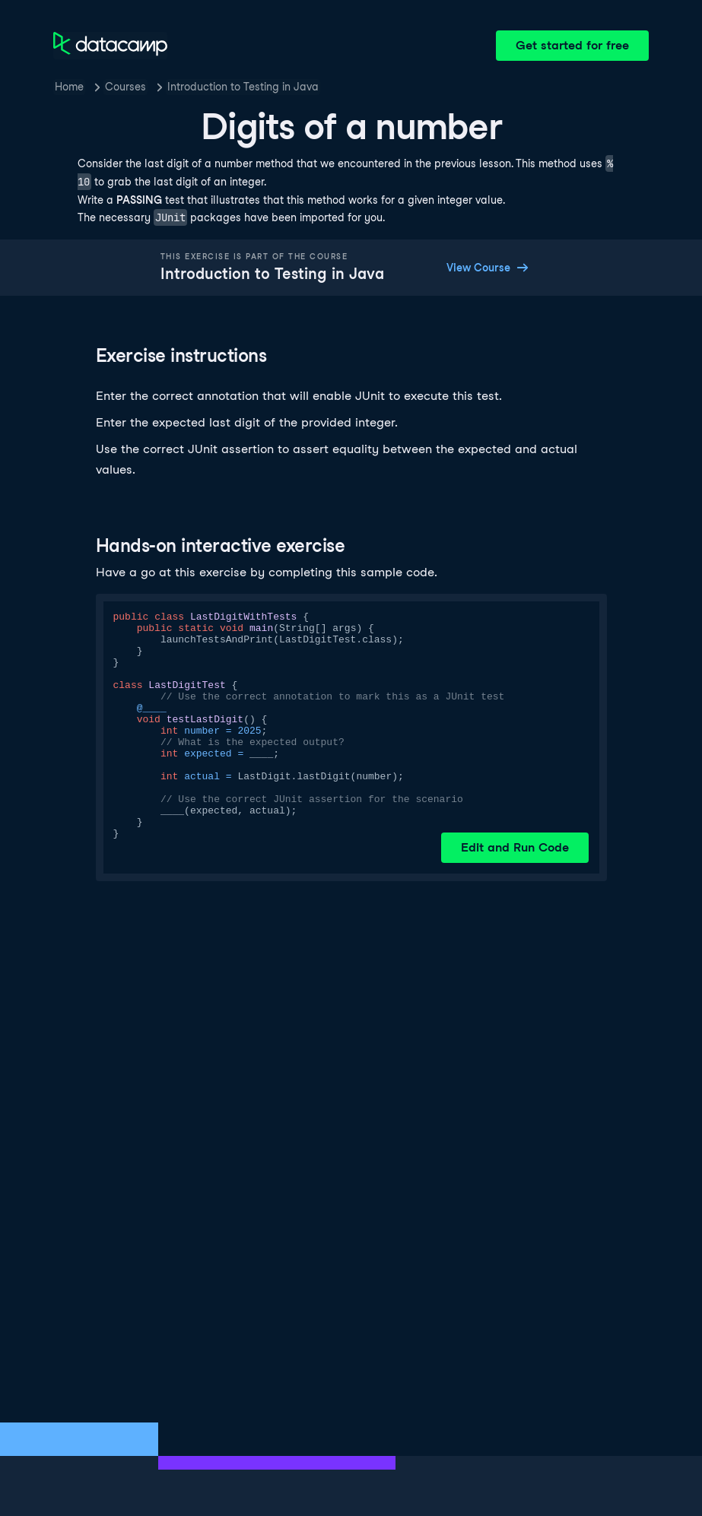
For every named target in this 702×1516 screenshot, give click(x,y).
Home (69, 87)
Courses (125, 87)
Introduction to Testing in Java (243, 87)
